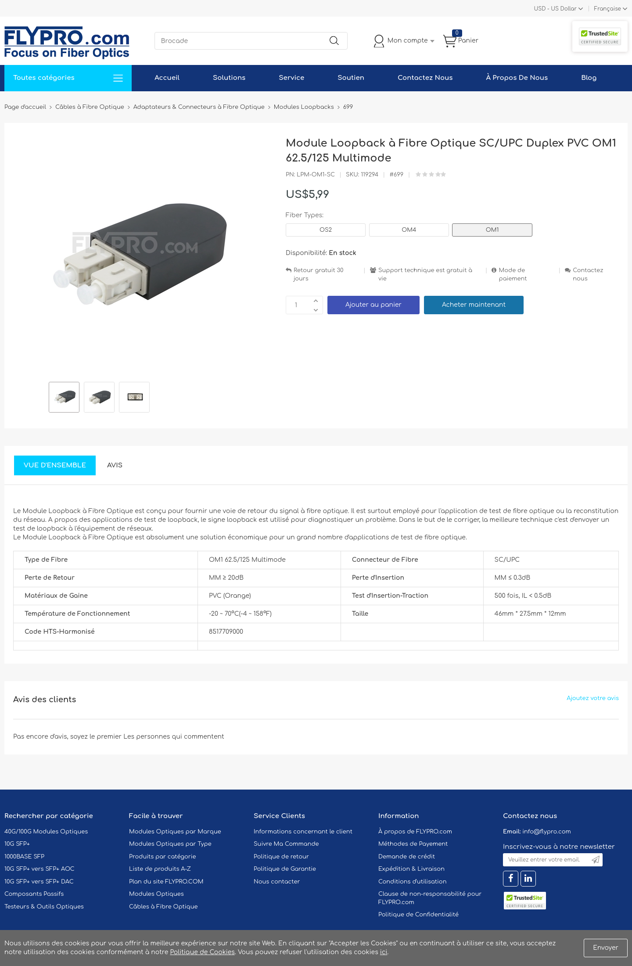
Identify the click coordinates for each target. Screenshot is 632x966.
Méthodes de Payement (413, 844)
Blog (588, 78)
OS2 (326, 230)
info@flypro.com (546, 832)
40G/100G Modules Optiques (46, 832)
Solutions (229, 78)
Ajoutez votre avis (593, 698)
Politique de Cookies (202, 952)
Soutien (351, 78)
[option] (64, 398)
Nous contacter (277, 882)
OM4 (409, 230)
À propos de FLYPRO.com (415, 832)
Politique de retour (281, 857)
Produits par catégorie (162, 857)
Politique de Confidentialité (418, 915)
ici (383, 952)
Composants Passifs (34, 894)
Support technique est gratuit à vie (425, 274)
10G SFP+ (17, 844)
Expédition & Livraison (411, 869)
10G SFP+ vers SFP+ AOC (39, 869)
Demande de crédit (406, 857)
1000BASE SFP (24, 857)
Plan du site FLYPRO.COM (166, 882)
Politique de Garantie (285, 869)
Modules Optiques (156, 894)
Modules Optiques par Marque (175, 832)
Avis (114, 465)
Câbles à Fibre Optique (163, 907)
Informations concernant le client (303, 832)
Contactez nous (588, 274)
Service (291, 78)
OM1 (492, 230)
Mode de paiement (513, 274)
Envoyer (605, 947)
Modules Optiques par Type (170, 844)
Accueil (167, 78)
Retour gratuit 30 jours (319, 274)
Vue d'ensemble (55, 465)
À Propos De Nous (517, 78)
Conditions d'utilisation (412, 882)
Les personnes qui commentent (173, 736)
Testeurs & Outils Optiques (44, 907)
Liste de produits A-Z (160, 869)
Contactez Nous (425, 78)
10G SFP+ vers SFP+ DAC (39, 882)
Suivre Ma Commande (286, 844)
